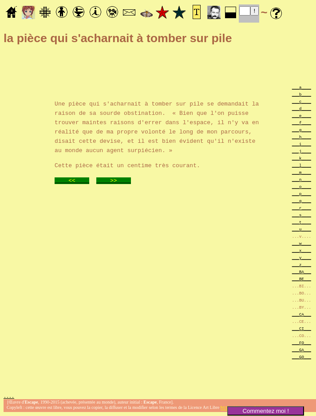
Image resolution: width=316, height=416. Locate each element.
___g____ (301, 130)
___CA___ (301, 314)
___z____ (301, 264)
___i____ (301, 144)
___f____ (301, 123)
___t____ (301, 222)
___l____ (301, 165)
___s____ (301, 215)
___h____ (301, 137)
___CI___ (301, 328)
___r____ (301, 208)
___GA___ (301, 350)
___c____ (301, 101)
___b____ (301, 94)
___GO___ (301, 357)
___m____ (301, 172)
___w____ (301, 243)
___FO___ (301, 342)
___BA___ (301, 272)
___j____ (301, 151)
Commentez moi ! (265, 411)
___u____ (301, 229)
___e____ (301, 115)
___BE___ (301, 279)
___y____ (301, 257)
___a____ (301, 87)
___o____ (301, 186)
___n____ (301, 179)
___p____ (301, 193)
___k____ (301, 158)
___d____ (301, 108)
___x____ (301, 250)
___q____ (301, 201)
